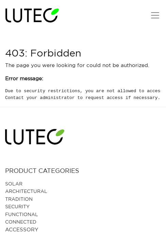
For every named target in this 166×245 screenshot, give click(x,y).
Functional (21, 214)
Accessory (21, 229)
